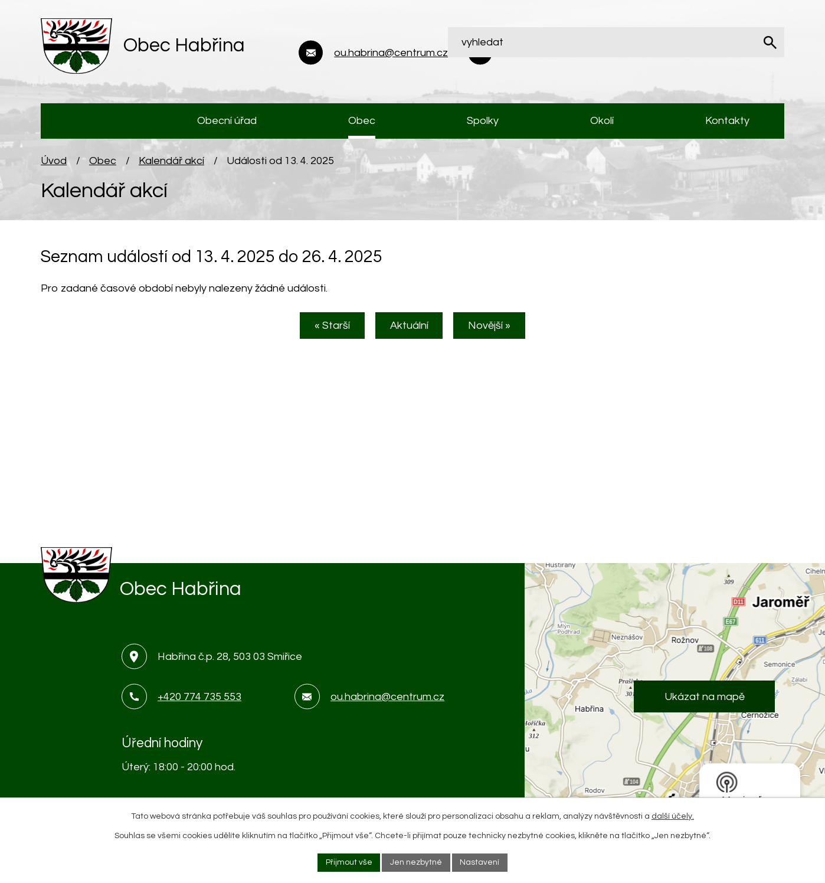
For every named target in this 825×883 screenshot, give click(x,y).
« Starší (327, 331)
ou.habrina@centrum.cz (387, 701)
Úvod (54, 165)
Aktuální (409, 331)
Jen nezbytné (416, 862)
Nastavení (480, 862)
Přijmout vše (348, 862)
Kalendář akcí (171, 165)
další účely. (673, 816)
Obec (102, 165)
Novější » (494, 331)
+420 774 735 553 (199, 701)
